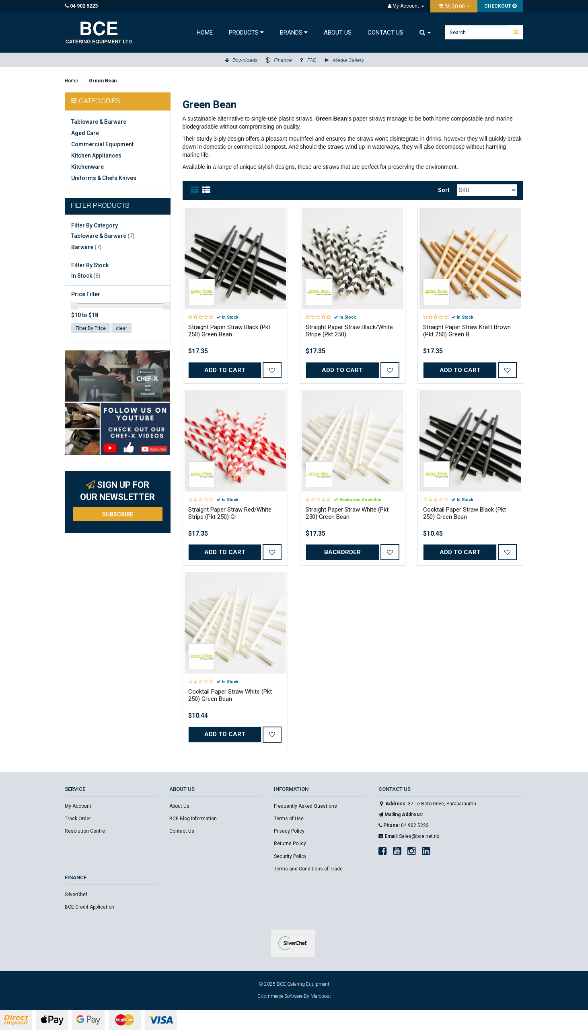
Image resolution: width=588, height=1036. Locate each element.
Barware (86, 247)
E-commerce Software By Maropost (294, 996)
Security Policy (290, 856)
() (452, 6)
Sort (444, 190)
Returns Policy (290, 843)
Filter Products (100, 206)
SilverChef (76, 894)
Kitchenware (87, 167)
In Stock (86, 275)
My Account (78, 806)
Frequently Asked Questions (305, 806)
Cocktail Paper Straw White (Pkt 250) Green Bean (230, 695)
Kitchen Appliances (96, 155)
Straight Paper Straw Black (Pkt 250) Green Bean (229, 330)
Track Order (78, 818)
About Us (338, 32)
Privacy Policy (289, 831)
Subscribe (117, 514)
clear (121, 328)
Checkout (500, 6)
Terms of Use (289, 818)
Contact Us (385, 32)
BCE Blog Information (193, 818)
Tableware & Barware (98, 122)
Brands (294, 32)
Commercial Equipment (102, 144)
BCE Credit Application (89, 907)
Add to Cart (224, 370)
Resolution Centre (85, 831)
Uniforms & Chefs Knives (103, 178)
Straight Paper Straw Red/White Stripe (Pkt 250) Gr (229, 513)
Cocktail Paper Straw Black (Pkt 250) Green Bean (464, 513)
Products (246, 32)
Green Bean (103, 81)
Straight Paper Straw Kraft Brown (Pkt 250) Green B (467, 330)
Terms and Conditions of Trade (308, 869)
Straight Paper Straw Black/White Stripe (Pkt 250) (349, 330)
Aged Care (85, 133)
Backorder (342, 552)
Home (205, 32)
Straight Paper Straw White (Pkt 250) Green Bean (347, 513)
